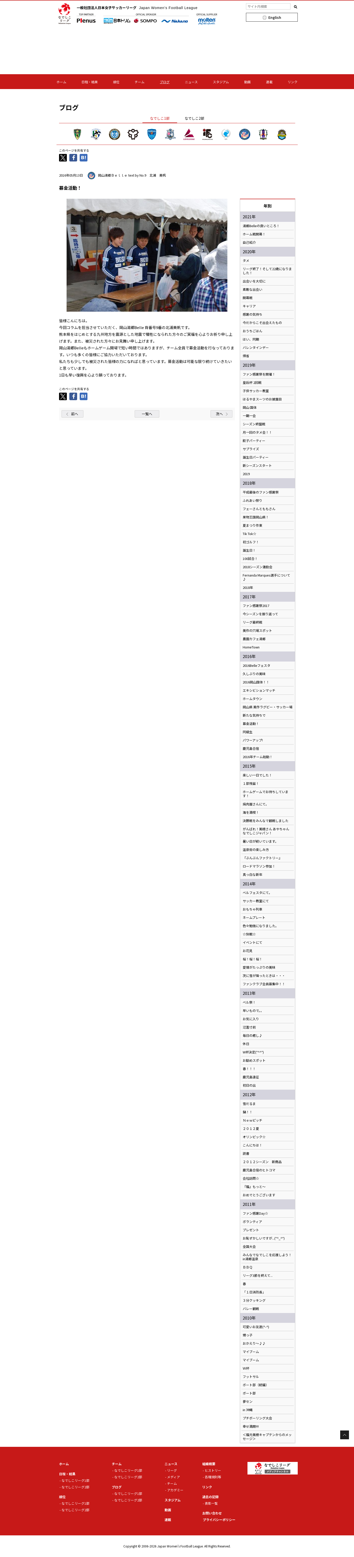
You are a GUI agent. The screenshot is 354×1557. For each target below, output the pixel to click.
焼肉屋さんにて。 (256, 804)
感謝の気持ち (252, 314)
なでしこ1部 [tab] (160, 118)
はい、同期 (251, 339)
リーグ (172, 1470)
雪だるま (249, 1104)
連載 (269, 81)
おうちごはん (252, 331)
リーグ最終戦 (252, 622)
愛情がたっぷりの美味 (259, 967)
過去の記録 (210, 1496)
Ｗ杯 (246, 1368)
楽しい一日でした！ (257, 775)
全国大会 (249, 1247)
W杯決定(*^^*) (253, 1052)
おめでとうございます (259, 1195)
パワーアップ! (253, 740)
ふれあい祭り (252, 501)
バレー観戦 (251, 1309)
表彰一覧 (211, 1503)
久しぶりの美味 (254, 674)
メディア (173, 1476)
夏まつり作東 (252, 525)
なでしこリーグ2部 (75, 1487)
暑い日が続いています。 (260, 841)
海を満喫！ (251, 812)
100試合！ (250, 559)
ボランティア (252, 1222)
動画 (247, 81)
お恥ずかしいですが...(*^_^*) (264, 1238)
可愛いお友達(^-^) (256, 1327)
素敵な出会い (252, 290)
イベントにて (252, 942)
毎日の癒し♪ (252, 1036)
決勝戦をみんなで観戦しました (265, 821)
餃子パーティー (254, 441)
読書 (246, 1154)
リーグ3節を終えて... (258, 1276)
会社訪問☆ (251, 1178)
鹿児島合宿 (251, 749)
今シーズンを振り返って (260, 614)
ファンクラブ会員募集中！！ (264, 984)
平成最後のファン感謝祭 (261, 492)
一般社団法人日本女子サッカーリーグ (137, 7)
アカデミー (175, 1490)
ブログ (165, 81)
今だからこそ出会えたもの (262, 323)
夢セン (247, 1402)
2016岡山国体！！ (256, 682)
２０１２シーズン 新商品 (262, 1162)
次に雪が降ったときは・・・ (264, 976)
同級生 (247, 732)
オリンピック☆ (254, 1137)
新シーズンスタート (257, 466)
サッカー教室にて (256, 901)
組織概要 (208, 1463)
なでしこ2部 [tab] (194, 118)
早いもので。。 (253, 1011)
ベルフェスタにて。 (257, 893)
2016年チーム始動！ (258, 757)
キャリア (249, 306)
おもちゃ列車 (252, 909)
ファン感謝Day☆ (255, 1213)
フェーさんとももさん (259, 509)
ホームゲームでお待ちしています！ (265, 794)
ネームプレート (254, 918)
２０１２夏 (251, 1129)
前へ (74, 413)
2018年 (248, 588)
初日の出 (249, 1085)
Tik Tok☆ (249, 534)
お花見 (247, 951)
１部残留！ (251, 784)
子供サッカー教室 (256, 391)
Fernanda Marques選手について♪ (266, 577)
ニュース (191, 81)
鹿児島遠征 (251, 1077)
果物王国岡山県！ (256, 517)
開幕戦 (247, 298)
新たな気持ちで (254, 715)
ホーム (61, 81)
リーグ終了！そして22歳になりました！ (267, 271)
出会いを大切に (254, 281)
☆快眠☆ (249, 934)
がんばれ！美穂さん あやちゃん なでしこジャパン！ (266, 831)
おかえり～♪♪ (254, 1343)
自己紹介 (249, 242)
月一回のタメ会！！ (257, 432)
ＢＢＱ (247, 1267)
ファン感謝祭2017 (256, 606)
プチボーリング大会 (257, 1418)
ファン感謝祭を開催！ (259, 374)
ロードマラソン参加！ (259, 866)
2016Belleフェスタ (256, 666)
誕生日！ (249, 550)
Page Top (344, 1434)
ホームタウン (252, 699)
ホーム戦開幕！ (254, 234)
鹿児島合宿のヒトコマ (259, 1170)
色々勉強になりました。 (261, 926)
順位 (116, 81)
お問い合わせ (212, 1513)
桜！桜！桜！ (252, 959)
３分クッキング (254, 1300)
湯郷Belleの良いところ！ (261, 226)
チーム (139, 81)
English (274, 17)
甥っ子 (247, 1335)
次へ (219, 413)
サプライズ (251, 449)
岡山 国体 (250, 407)
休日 (246, 1044)
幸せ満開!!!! (251, 1426)
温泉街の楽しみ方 (256, 850)
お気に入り (251, 1019)
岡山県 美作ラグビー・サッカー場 (267, 707)
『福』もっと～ (254, 1187)
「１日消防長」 (254, 1292)
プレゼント (251, 1230)
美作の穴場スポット (257, 631)
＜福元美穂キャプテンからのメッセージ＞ (267, 1437)
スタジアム (221, 81)
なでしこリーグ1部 (75, 1480)
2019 (246, 474)
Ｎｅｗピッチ (252, 1120)
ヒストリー (213, 1470)
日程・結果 (89, 81)
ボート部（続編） (256, 1385)
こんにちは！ (252, 1145)
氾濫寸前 (249, 1027)
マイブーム (251, 1352)
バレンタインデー (256, 348)
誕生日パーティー (256, 457)
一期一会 (249, 416)
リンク (292, 81)
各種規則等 (213, 1476)
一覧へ (147, 413)
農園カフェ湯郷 (254, 639)
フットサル (251, 1377)
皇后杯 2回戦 (252, 383)
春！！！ (249, 1069)
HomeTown (251, 647)
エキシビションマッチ (259, 690)
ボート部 (249, 1393)
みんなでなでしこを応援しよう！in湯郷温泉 (267, 1257)
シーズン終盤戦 (254, 424)
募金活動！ (251, 724)
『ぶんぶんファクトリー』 (262, 858)
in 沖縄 (247, 1410)
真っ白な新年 (252, 875)
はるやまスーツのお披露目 (262, 399)
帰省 (246, 356)
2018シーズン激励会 (257, 567)
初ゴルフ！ (251, 542)
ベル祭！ (249, 1002)
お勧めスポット (254, 1060)
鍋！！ (247, 1112)
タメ (246, 261)
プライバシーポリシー (219, 1519)
